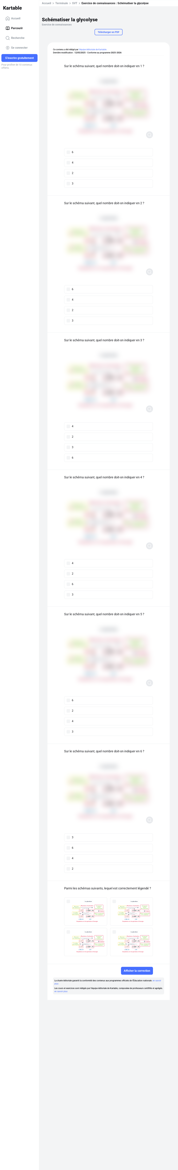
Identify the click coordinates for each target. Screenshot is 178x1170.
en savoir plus (60, 991)
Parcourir (14, 28)
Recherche (15, 38)
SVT (74, 3)
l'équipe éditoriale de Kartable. (93, 49)
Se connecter (17, 48)
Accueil (13, 18)
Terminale (61, 3)
